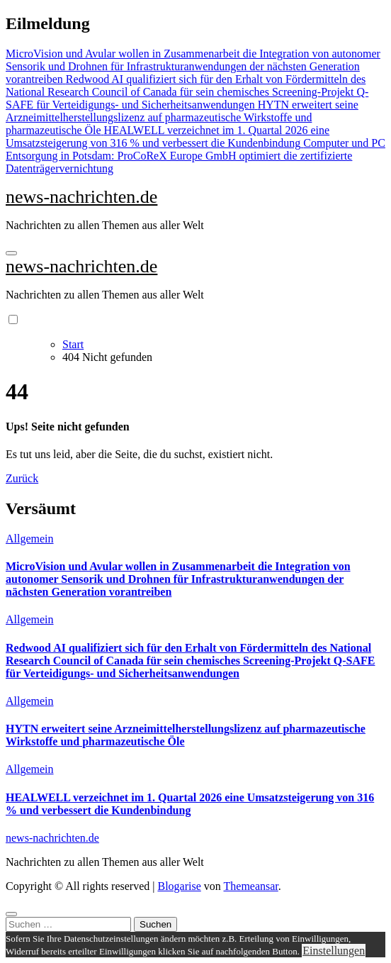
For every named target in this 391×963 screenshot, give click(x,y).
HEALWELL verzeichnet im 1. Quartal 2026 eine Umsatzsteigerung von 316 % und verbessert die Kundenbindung (190, 803)
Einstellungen (333, 951)
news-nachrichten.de (81, 197)
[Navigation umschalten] (11, 253)
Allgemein (30, 539)
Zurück (22, 478)
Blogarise (178, 886)
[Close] (11, 914)
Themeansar (251, 886)
